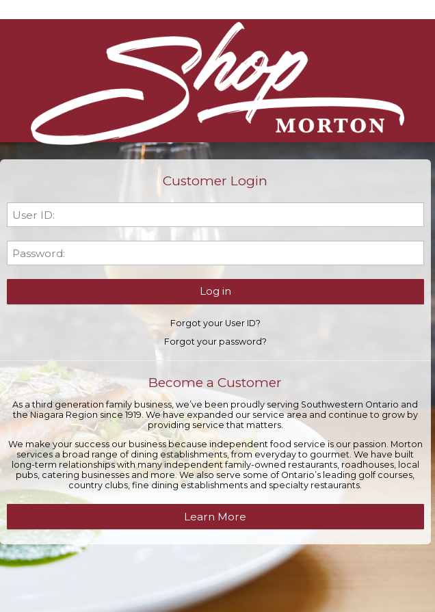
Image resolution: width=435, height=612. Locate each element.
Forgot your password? (215, 341)
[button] (215, 291)
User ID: (33, 215)
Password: (38, 253)
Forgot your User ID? (215, 323)
